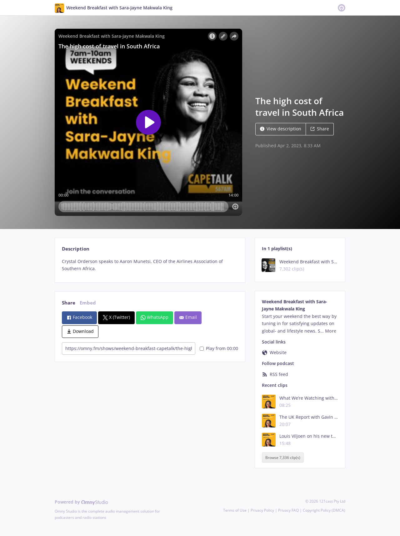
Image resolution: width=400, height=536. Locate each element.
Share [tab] (68, 303)
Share (319, 129)
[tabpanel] (150, 265)
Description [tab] (75, 249)
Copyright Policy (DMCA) (324, 510)
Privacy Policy (262, 510)
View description (280, 129)
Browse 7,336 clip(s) (282, 457)
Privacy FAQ (288, 510)
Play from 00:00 (219, 348)
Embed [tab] (88, 303)
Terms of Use (235, 510)
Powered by (81, 502)
